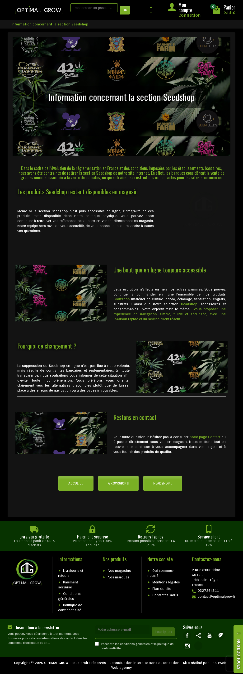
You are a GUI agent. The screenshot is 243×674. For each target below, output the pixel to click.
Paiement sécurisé (68, 585)
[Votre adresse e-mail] (122, 629)
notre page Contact (205, 436)
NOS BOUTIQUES (239, 654)
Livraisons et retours (70, 573)
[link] (187, 635)
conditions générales (135, 644)
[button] (76, 483)
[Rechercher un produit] (93, 7)
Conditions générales (69, 596)
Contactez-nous (165, 595)
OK (125, 9)
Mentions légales (166, 582)
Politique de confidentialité (70, 607)
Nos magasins (119, 570)
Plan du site (161, 588)
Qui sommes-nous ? (160, 573)
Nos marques (118, 577)
